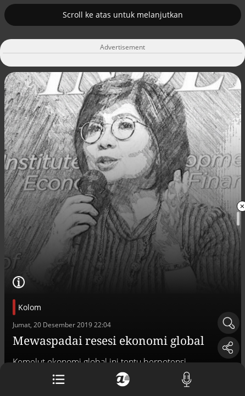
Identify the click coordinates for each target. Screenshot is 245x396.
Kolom (29, 307)
